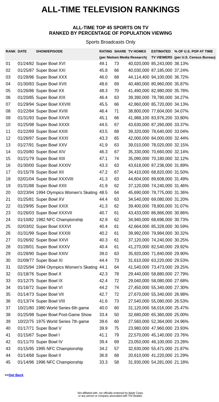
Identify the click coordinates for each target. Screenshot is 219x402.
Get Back (16, 375)
